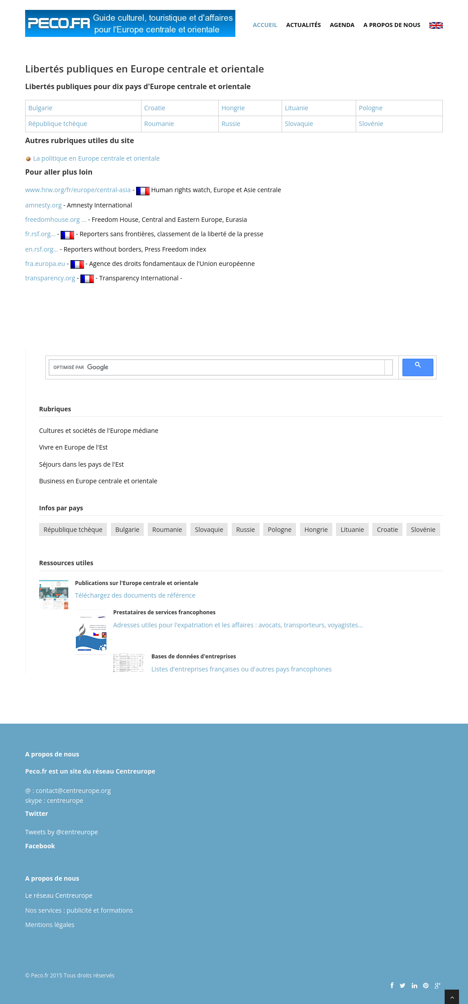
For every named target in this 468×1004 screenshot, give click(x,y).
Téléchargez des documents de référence (135, 595)
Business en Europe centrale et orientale (98, 481)
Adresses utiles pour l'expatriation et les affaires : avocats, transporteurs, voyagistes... (238, 625)
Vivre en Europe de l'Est (73, 447)
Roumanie (159, 123)
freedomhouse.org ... (55, 219)
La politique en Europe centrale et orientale (95, 158)
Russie (230, 123)
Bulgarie (40, 108)
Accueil (265, 25)
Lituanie (296, 108)
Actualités (303, 25)
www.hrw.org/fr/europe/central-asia (78, 189)
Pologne (371, 108)
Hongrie (233, 108)
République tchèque (57, 123)
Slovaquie (299, 123)
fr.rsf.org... (40, 234)
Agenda (342, 25)
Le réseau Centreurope (59, 895)
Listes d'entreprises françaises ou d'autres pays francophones (241, 669)
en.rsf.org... (41, 249)
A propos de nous (391, 25)
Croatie (154, 108)
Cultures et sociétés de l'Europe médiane (99, 430)
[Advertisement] (188, 308)
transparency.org (50, 278)
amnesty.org (43, 205)
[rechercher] (216, 367)
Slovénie (371, 123)
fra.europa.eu (45, 263)
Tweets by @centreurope (61, 832)
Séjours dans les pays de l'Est (81, 464)
